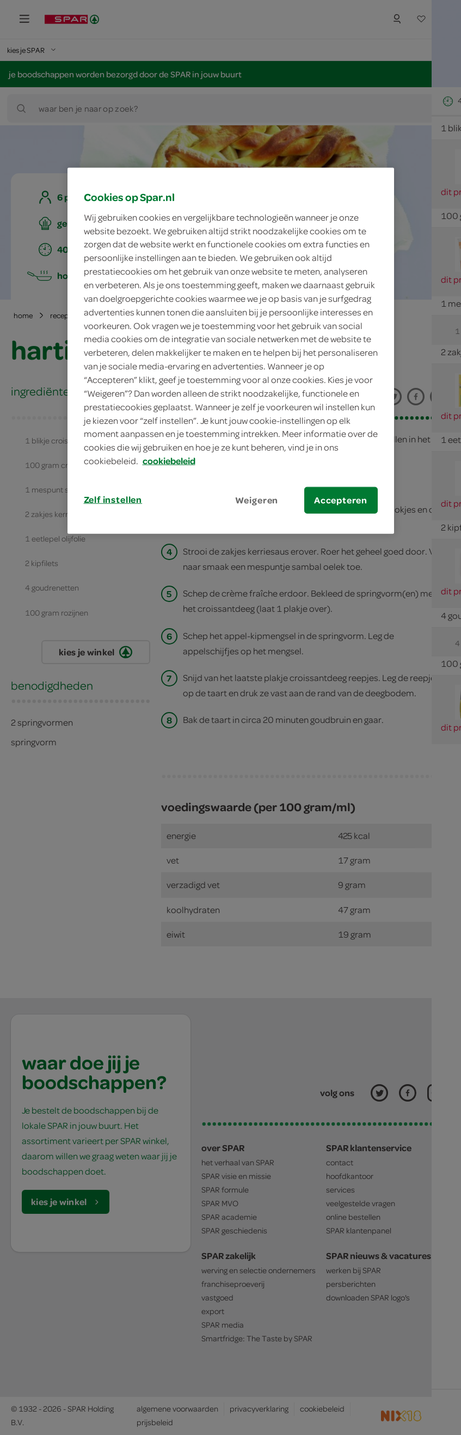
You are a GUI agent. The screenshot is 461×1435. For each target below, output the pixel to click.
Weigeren (257, 500)
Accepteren (340, 500)
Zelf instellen (113, 500)
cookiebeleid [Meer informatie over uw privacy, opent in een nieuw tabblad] (169, 461)
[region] (230, 351)
